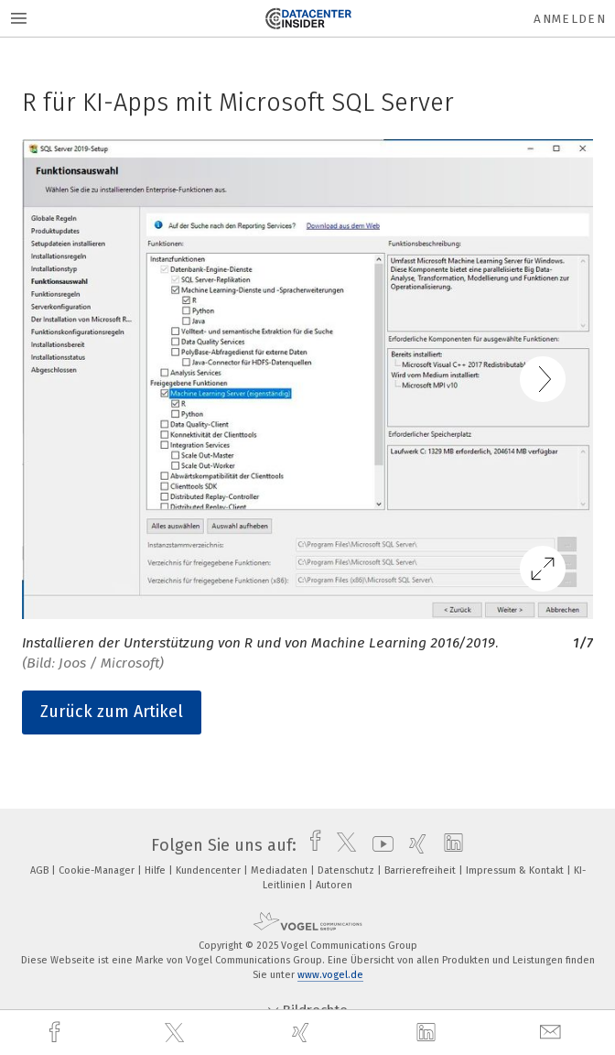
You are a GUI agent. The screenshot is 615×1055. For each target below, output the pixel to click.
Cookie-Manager (98, 870)
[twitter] (176, 1033)
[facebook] (56, 1032)
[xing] (303, 1032)
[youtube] (378, 845)
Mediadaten (280, 870)
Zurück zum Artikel (111, 712)
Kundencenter (209, 870)
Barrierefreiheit (421, 870)
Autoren (334, 885)
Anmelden (570, 19)
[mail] (553, 1032)
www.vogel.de (330, 975)
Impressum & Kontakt (516, 870)
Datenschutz (347, 870)
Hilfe (156, 870)
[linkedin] (428, 1033)
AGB (40, 870)
